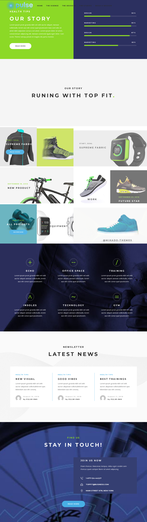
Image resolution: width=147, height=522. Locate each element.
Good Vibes (67, 379)
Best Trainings (113, 379)
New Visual (25, 379)
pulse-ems (32, 399)
